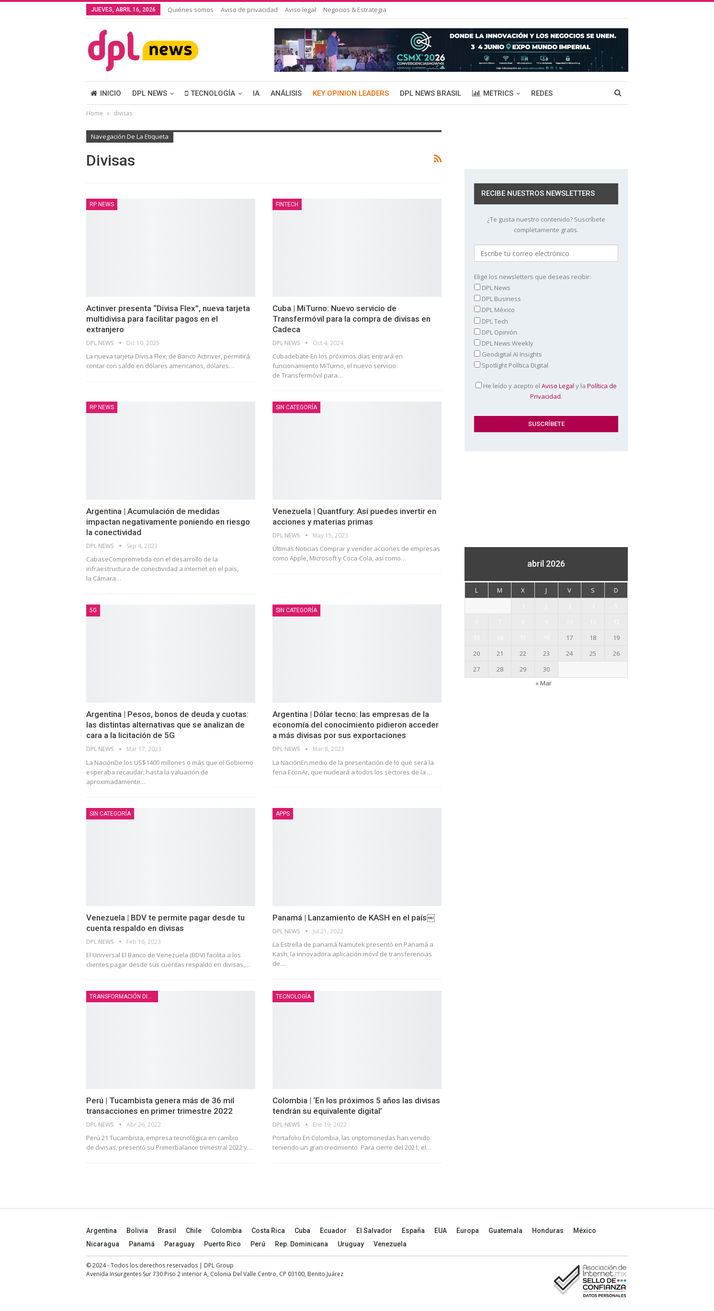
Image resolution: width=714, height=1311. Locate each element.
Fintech (287, 204)
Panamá (142, 1244)
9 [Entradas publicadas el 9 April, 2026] (546, 621)
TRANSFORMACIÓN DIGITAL (124, 996)
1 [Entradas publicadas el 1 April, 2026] (523, 606)
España (413, 1230)
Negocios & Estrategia (354, 9)
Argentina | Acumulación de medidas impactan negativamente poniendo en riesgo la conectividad (168, 521)
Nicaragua (102, 1244)
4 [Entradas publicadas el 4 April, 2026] (593, 606)
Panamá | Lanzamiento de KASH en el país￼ (353, 917)
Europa (467, 1230)
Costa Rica (268, 1230)
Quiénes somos (191, 9)
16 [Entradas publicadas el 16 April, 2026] (546, 637)
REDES (542, 93)
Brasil (167, 1230)
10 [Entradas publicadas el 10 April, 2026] (569, 621)
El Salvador (374, 1230)
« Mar (543, 683)
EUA (440, 1230)
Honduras (548, 1230)
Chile (194, 1230)
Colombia (226, 1230)
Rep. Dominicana (301, 1244)
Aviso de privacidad (249, 9)
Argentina (101, 1230)
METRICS (492, 93)
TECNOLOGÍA (210, 93)
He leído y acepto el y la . (546, 391)
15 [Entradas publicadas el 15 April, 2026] (523, 637)
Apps (283, 813)
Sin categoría (296, 407)
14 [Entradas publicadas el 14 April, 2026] (500, 637)
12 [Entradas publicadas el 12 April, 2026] (616, 621)
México (584, 1230)
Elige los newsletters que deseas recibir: (532, 276)
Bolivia (137, 1230)
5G (93, 610)
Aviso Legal (558, 385)
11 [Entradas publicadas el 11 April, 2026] (592, 621)
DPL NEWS (149, 93)
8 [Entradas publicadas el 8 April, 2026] (523, 621)
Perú (257, 1244)
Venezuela (390, 1244)
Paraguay (179, 1244)
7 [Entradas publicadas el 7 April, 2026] (499, 621)
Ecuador (333, 1230)
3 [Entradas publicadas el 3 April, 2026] (569, 606)
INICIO (106, 93)
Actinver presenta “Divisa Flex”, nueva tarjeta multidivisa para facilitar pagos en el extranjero (168, 318)
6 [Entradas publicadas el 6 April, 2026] (476, 621)
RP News (102, 204)
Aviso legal (300, 9)
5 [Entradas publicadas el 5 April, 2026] (616, 606)
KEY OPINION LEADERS (351, 93)
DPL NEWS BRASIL (430, 93)
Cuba (302, 1230)
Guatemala (505, 1230)
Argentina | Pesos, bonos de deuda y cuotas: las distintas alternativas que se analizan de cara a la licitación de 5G (167, 724)
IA (256, 93)
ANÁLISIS (286, 93)
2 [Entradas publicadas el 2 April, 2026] (546, 606)
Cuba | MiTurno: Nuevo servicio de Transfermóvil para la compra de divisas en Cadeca (351, 318)
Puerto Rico (222, 1244)
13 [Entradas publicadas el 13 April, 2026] (476, 637)
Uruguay (351, 1244)
